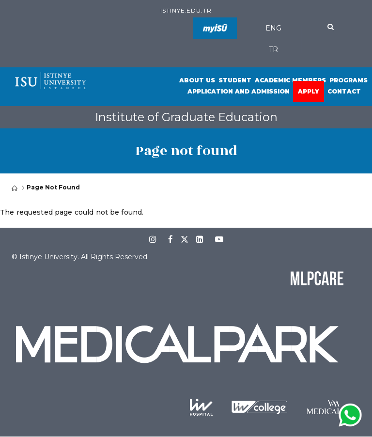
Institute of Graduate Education (186, 117)
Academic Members (290, 80)
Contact (344, 91)
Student (234, 80)
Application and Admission (238, 91)
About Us (197, 80)
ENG (273, 28)
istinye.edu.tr (186, 10)
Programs (348, 80)
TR (273, 49)
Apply (308, 91)
